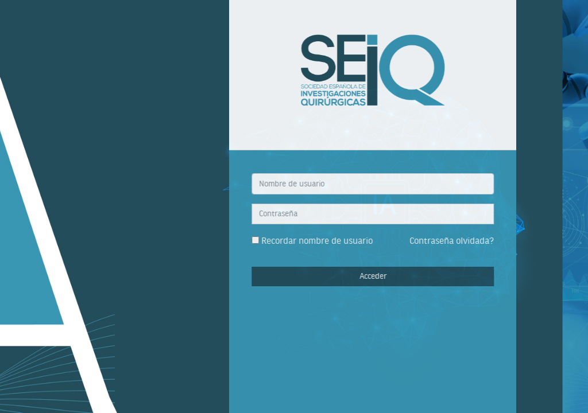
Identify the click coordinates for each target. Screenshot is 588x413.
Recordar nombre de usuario (342, 241)
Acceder (398, 276)
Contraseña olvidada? (477, 241)
